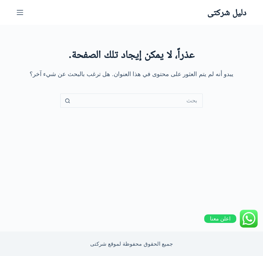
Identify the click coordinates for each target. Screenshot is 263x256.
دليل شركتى (226, 12)
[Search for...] (138, 101)
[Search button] (67, 101)
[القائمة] (20, 12)
